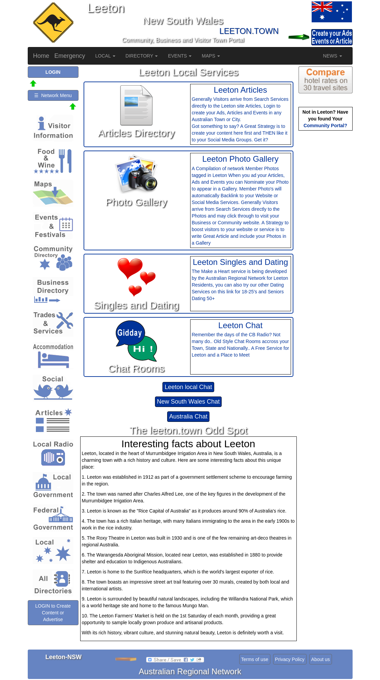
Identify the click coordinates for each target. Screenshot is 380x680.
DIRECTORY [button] (142, 56)
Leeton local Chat (188, 387)
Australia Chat (188, 416)
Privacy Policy (290, 659)
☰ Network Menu (53, 95)
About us (320, 659)
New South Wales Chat (188, 401)
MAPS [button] (211, 56)
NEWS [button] (332, 56)
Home (41, 55)
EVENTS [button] (180, 56)
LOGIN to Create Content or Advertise (53, 612)
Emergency (69, 55)
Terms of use (254, 659)
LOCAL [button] (105, 56)
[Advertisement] (325, 238)
